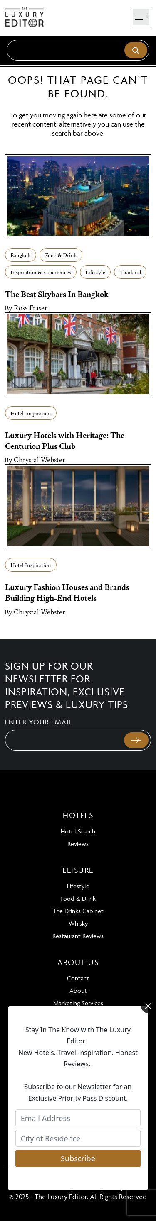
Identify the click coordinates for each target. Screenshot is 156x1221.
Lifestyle (95, 272)
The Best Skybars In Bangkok (57, 294)
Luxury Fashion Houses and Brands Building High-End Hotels (67, 592)
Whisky (78, 923)
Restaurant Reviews (78, 936)
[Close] (148, 1006)
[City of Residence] (78, 1138)
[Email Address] (78, 1117)
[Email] (63, 740)
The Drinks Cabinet (78, 911)
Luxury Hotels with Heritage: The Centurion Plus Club (64, 440)
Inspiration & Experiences (40, 272)
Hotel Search (78, 831)
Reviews (78, 844)
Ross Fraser (30, 307)
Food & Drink (61, 255)
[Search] (78, 50)
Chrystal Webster (39, 459)
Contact (78, 978)
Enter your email (38, 722)
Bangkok (20, 255)
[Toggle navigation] (141, 17)
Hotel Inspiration (30, 413)
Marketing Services (78, 1003)
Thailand (130, 272)
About (78, 990)
